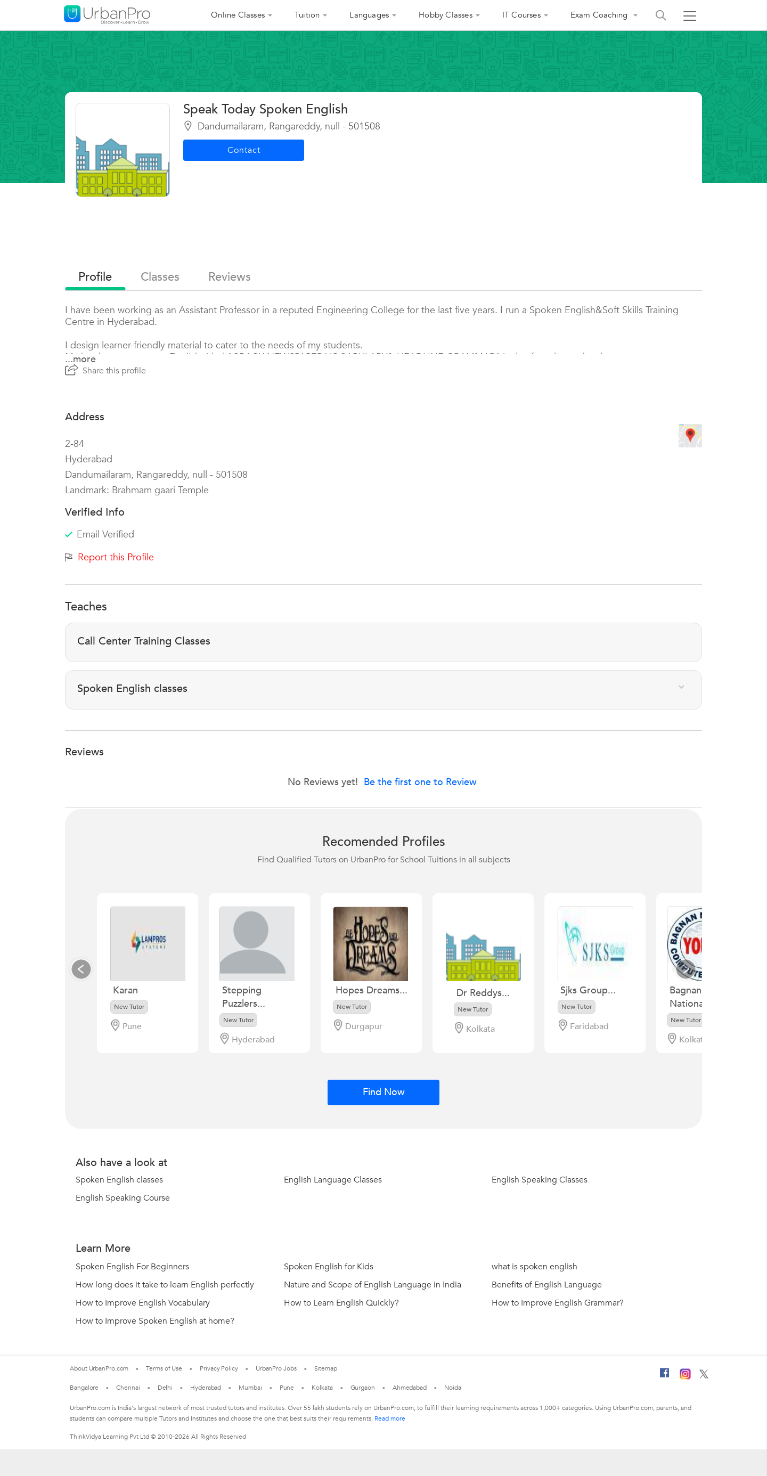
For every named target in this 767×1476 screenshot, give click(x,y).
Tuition (307, 15)
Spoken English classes (119, 1180)
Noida (452, 1387)
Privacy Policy (219, 1368)
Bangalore (84, 1387)
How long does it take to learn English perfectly (165, 1285)
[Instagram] (685, 1377)
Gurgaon (362, 1387)
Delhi (165, 1387)
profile (95, 277)
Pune (287, 1387)
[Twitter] (703, 1376)
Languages (369, 15)
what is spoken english (534, 1267)
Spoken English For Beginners (132, 1267)
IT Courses (521, 15)
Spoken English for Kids (328, 1267)
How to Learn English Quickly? (341, 1303)
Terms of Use (164, 1368)
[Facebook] (664, 1377)
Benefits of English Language (547, 1285)
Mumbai (250, 1387)
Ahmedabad (410, 1387)
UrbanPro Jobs (276, 1368)
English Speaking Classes (540, 1180)
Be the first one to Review (420, 782)
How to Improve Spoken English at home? (155, 1321)
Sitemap (325, 1368)
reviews (229, 277)
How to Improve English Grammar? (558, 1303)
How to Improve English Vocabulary (143, 1303)
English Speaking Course (123, 1198)
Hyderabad (205, 1387)
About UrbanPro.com (99, 1368)
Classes (160, 277)
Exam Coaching (600, 15)
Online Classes (238, 15)
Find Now (384, 1092)
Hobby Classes (445, 15)
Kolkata (322, 1387)
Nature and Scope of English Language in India (372, 1285)
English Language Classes (333, 1180)
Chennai (128, 1387)
